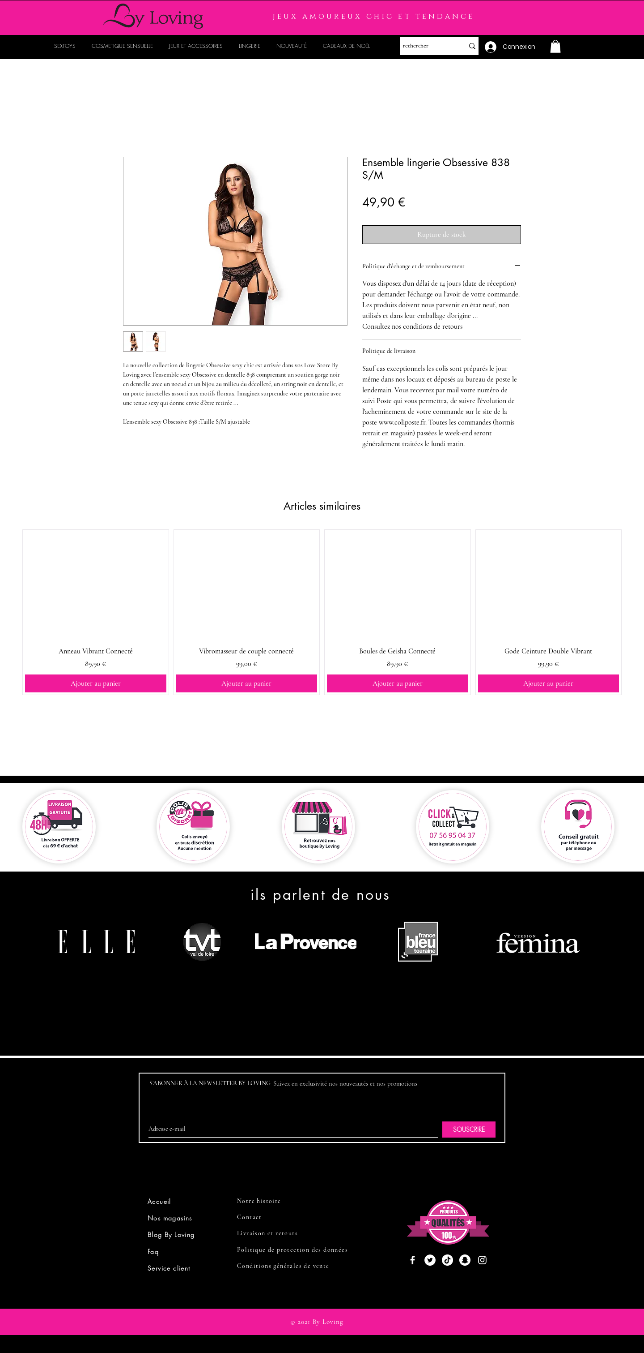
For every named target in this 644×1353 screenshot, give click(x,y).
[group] (322, 612)
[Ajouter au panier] (95, 683)
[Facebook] (412, 1260)
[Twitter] (430, 1260)
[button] (555, 46)
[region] (100, 976)
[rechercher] (425, 46)
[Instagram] (482, 1260)
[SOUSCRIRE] (469, 1129)
